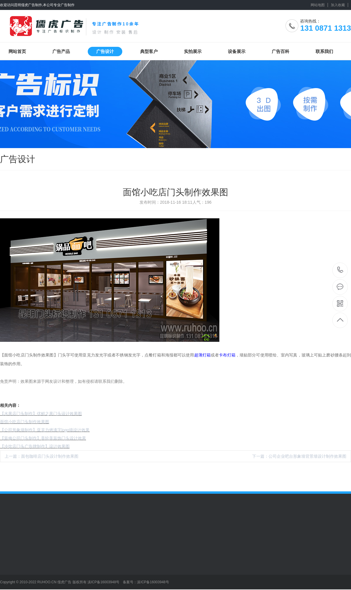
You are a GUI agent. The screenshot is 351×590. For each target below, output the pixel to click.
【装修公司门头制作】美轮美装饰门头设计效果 (43, 438)
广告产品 (61, 51)
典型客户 (149, 51)
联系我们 (324, 51)
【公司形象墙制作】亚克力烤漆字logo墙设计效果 (45, 430)
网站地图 (318, 5)
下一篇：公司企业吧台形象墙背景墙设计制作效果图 (299, 456)
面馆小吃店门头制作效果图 (24, 421)
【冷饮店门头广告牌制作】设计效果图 (35, 446)
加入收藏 (338, 5)
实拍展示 (193, 51)
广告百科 (280, 51)
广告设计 (105, 51)
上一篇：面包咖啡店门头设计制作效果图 (41, 456)
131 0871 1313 (340, 270)
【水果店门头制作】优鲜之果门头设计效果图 (41, 413)
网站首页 (17, 51)
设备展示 (236, 51)
